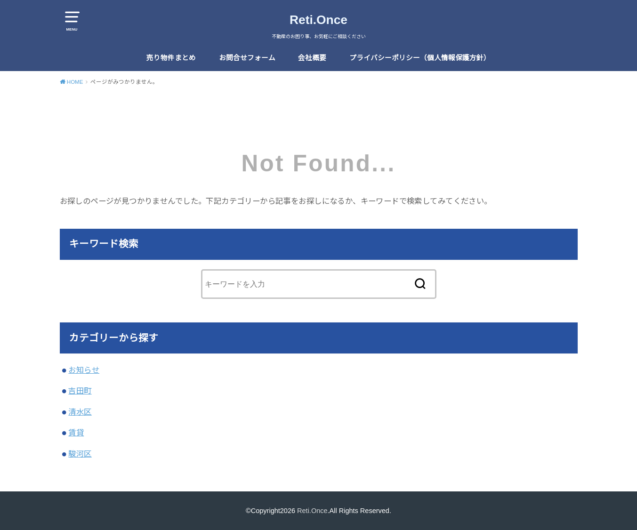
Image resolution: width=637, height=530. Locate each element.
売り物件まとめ (171, 58)
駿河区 (79, 454)
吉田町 (79, 390)
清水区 (79, 412)
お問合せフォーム (247, 58)
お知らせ (83, 370)
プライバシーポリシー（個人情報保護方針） (420, 58)
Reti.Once (318, 20)
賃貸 (76, 432)
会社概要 (312, 58)
